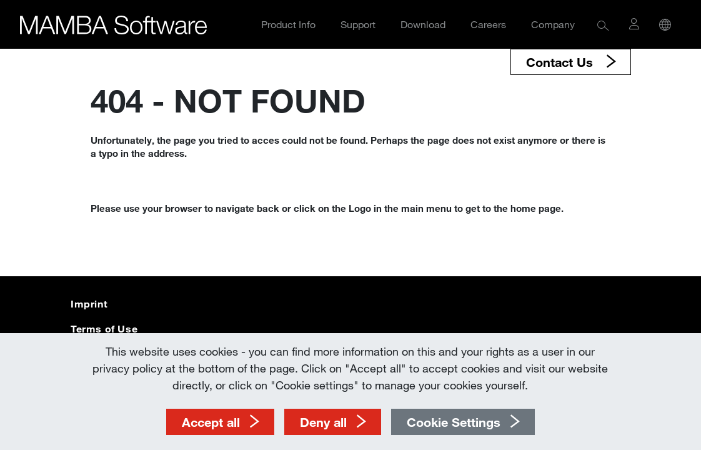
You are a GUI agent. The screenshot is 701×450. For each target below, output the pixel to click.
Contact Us (561, 61)
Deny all (323, 421)
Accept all (211, 421)
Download (422, 24)
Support (358, 24)
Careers (488, 24)
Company (553, 24)
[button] (603, 24)
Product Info (288, 24)
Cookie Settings (453, 421)
